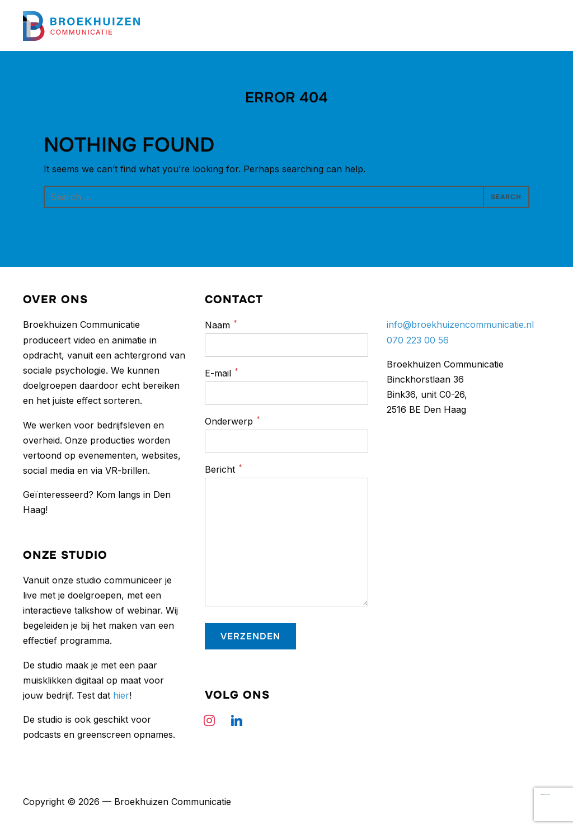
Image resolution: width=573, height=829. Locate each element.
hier (121, 695)
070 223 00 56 (418, 340)
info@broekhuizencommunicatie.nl (460, 324)
